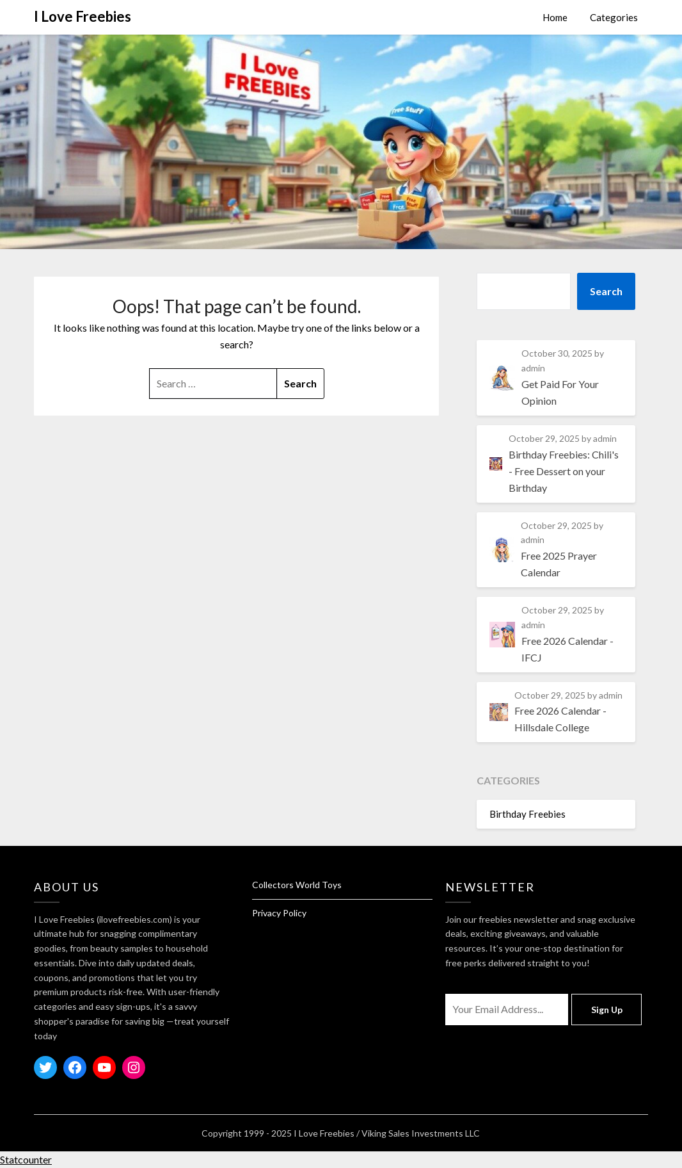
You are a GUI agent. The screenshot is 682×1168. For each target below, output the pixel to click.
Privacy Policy (279, 912)
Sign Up (607, 1009)
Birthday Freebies (527, 814)
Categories (614, 17)
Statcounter (26, 1159)
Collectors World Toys (297, 884)
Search (606, 291)
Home (555, 17)
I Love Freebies (82, 16)
